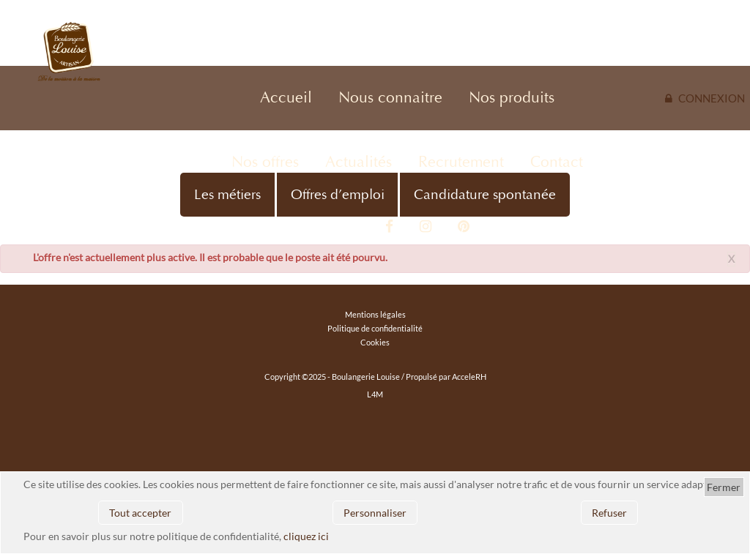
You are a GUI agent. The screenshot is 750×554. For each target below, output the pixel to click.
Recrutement (461, 162)
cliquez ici (306, 536)
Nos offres (265, 162)
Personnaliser (375, 512)
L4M (375, 394)
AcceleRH (469, 376)
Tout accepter (140, 512)
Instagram (425, 227)
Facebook (389, 227)
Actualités (358, 162)
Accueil (286, 98)
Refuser (609, 512)
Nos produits (511, 98)
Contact (556, 162)
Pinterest (463, 227)
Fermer (723, 487)
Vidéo (351, 227)
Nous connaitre (390, 98)
